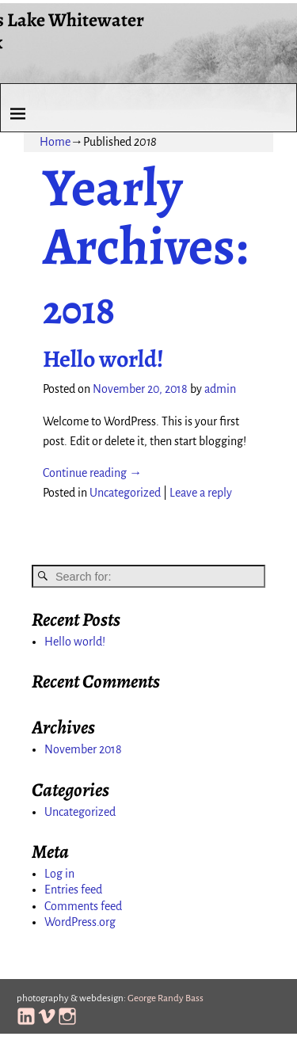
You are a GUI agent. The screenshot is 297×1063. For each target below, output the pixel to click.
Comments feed (83, 906)
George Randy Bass (166, 998)
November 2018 (83, 749)
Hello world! (103, 359)
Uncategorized (125, 492)
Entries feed (73, 889)
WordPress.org (80, 922)
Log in (59, 873)
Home (55, 141)
